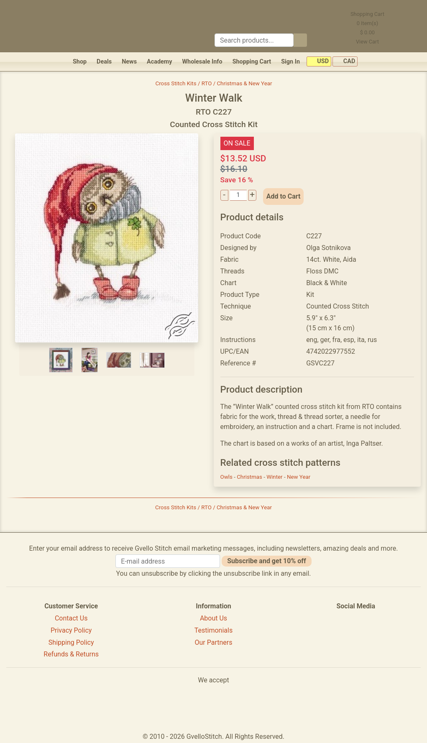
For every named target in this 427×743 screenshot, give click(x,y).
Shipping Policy (71, 642)
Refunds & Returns (71, 654)
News (129, 61)
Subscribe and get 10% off (266, 561)
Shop (80, 61)
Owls (227, 477)
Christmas (250, 477)
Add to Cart (283, 196)
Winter (275, 477)
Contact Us (71, 618)
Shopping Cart (252, 61)
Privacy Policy (71, 630)
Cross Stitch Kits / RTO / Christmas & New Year (214, 83)
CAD (345, 61)
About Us (213, 618)
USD (319, 61)
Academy (159, 61)
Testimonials (213, 630)
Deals (104, 61)
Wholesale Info (202, 61)
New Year (298, 477)
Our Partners (214, 642)
